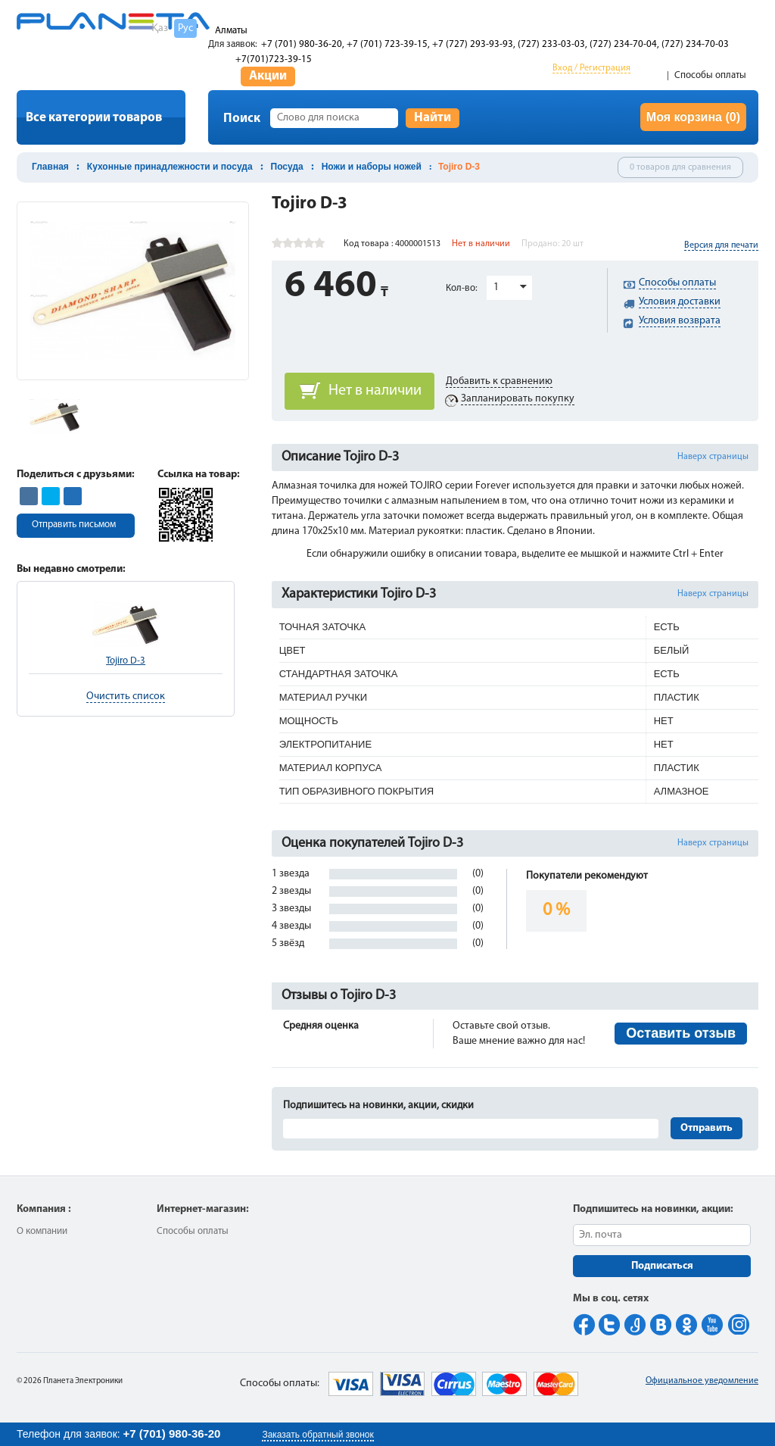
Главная (50, 166)
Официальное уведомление (702, 1380)
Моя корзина (693, 117)
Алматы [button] (231, 31)
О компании (42, 1231)
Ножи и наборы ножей (372, 166)
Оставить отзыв (681, 1033)
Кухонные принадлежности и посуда (170, 166)
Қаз (159, 28)
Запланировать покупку (517, 398)
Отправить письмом (74, 524)
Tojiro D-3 (125, 661)
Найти (432, 117)
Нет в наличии (375, 390)
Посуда (287, 166)
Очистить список (125, 696)
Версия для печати (721, 245)
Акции (268, 76)
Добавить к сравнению (499, 381)
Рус (185, 28)
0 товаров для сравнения (680, 167)
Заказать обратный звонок (317, 1434)
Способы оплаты (710, 75)
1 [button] (496, 287)
